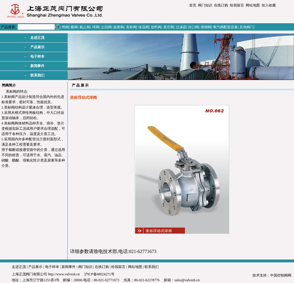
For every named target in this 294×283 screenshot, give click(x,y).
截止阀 (84, 27)
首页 (192, 5)
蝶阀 (74, 27)
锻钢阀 (206, 27)
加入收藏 (269, 5)
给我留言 (237, 5)
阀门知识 (205, 5)
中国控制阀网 (280, 275)
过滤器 (181, 27)
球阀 (95, 27)
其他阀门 (247, 27)
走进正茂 (19, 267)
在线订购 (221, 5)
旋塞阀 (118, 27)
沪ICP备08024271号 (99, 274)
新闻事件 (69, 267)
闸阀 (65, 27)
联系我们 (151, 267)
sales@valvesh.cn (187, 280)
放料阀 (156, 27)
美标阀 (131, 27)
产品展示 (35, 267)
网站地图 (253, 5)
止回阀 (106, 27)
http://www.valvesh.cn (64, 274)
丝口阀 (193, 27)
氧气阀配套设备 (225, 27)
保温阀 (143, 27)
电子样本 (52, 267)
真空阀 (168, 27)
